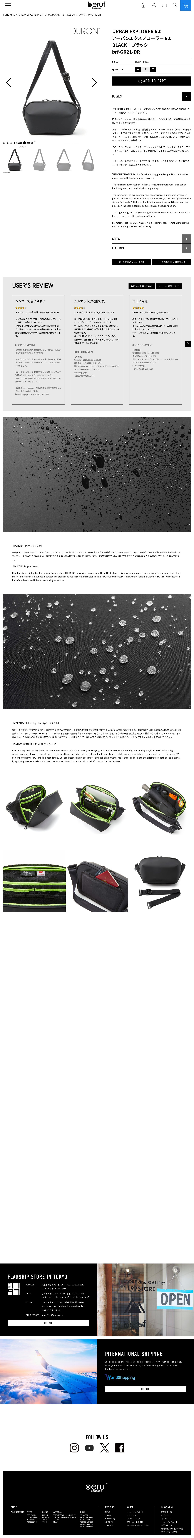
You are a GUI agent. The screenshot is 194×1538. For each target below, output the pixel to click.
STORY (108, 1515)
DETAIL (48, 1323)
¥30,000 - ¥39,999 (86, 1522)
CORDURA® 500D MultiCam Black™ (65, 1517)
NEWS (107, 1512)
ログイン (165, 1515)
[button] (8, 82)
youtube (89, 1447)
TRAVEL (45, 1519)
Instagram (74, 1447)
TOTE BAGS (31, 1519)
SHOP (14, 14)
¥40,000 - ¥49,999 (86, 1524)
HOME (6, 14)
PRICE (82, 1512)
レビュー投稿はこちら (141, 286)
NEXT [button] (188, 344)
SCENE (45, 1512)
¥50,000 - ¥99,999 (86, 1526)
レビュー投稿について (168, 286)
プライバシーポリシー (170, 1532)
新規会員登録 (166, 1512)
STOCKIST (109, 1525)
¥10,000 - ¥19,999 (86, 1517)
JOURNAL (109, 1522)
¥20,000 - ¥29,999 (86, 1519)
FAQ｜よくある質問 (135, 1522)
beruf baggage (97, 5)
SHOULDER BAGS (33, 1517)
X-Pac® (55, 1522)
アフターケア (132, 1515)
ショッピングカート (169, 1522)
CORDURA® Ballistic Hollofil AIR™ (64, 1515)
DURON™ (56, 1519)
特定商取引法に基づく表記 (172, 1528)
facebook (119, 1447)
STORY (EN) (110, 1518)
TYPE (29, 1512)
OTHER (44, 1522)
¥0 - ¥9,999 (84, 1515)
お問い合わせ (166, 1525)
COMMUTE (46, 1517)
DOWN (153, 69)
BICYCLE (45, 1515)
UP (138, 69)
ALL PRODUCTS (17, 1512)
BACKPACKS (31, 1515)
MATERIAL (57, 1512)
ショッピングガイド (135, 1512)
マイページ (165, 1518)
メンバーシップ (133, 1518)
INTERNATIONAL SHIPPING (138, 1525)
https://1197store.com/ (52, 1314)
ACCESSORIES (32, 1522)
